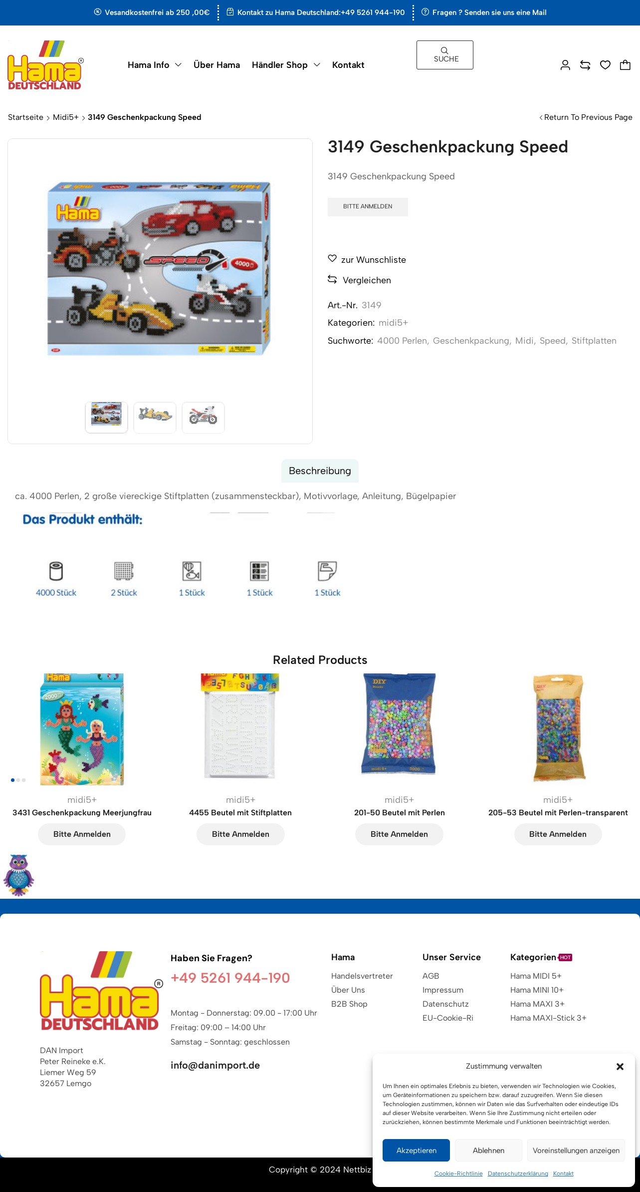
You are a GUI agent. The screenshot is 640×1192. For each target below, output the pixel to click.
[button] (620, 1067)
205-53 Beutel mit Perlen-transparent (558, 812)
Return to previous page (588, 117)
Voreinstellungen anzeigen (576, 1150)
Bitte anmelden (367, 206)
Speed (553, 340)
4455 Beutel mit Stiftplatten (240, 812)
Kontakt (563, 1173)
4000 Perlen (402, 340)
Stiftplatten (594, 340)
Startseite (25, 117)
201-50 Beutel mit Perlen (399, 812)
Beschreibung (320, 471)
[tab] (320, 471)
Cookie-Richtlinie (458, 1173)
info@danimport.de (215, 1065)
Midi (524, 340)
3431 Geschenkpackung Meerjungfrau (82, 812)
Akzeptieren (416, 1150)
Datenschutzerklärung (518, 1173)
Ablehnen (488, 1150)
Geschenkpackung (471, 340)
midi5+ (66, 117)
